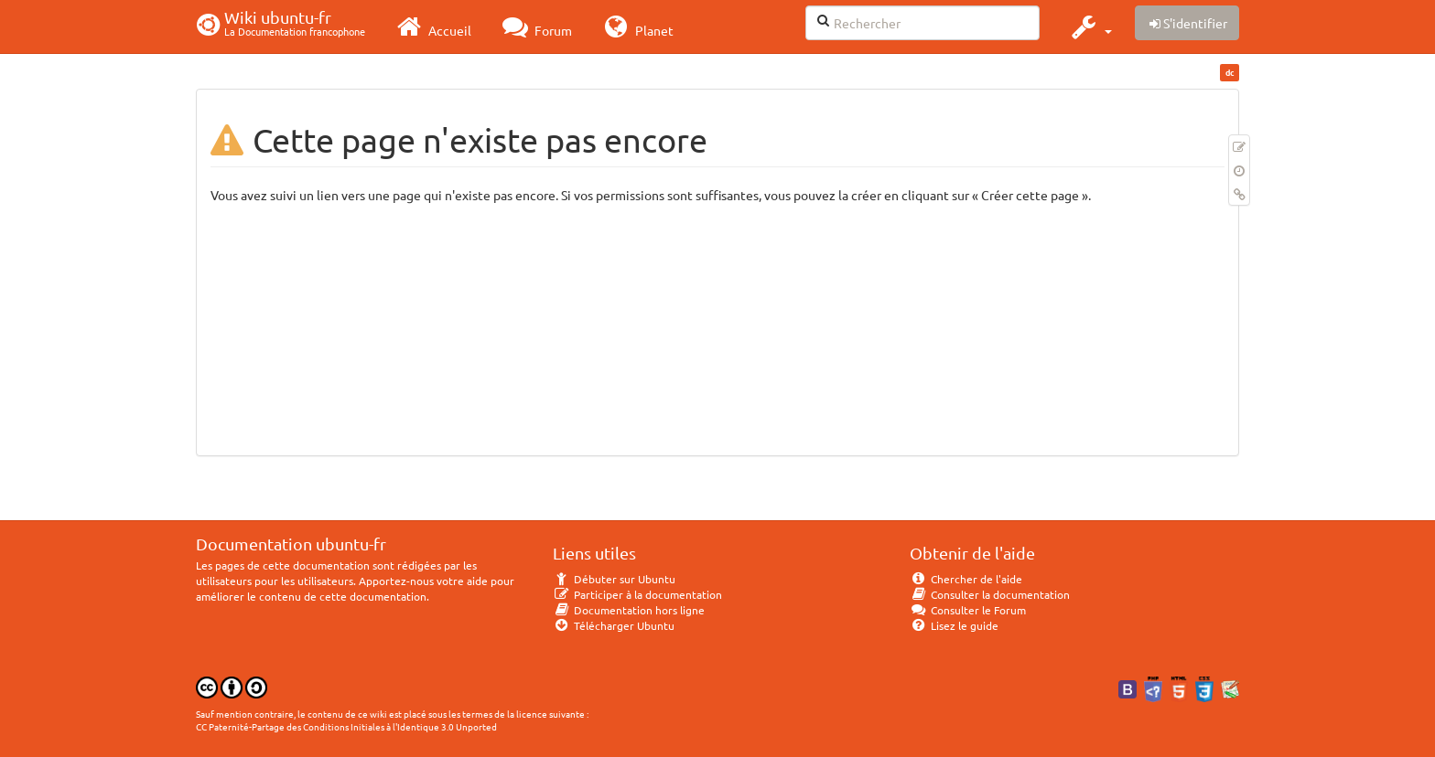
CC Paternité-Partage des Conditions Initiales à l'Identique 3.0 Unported (346, 726)
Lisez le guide (954, 625)
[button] (1089, 26)
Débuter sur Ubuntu (614, 578)
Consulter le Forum (968, 609)
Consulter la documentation (990, 594)
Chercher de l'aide (966, 578)
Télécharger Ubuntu (613, 625)
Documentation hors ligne (629, 609)
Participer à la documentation (637, 594)
